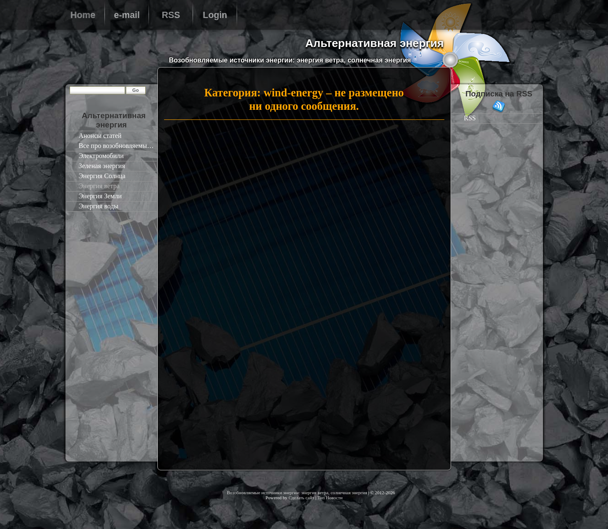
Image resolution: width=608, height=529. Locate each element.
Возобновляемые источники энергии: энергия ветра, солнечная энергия (297, 492)
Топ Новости (329, 497)
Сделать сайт (301, 497)
